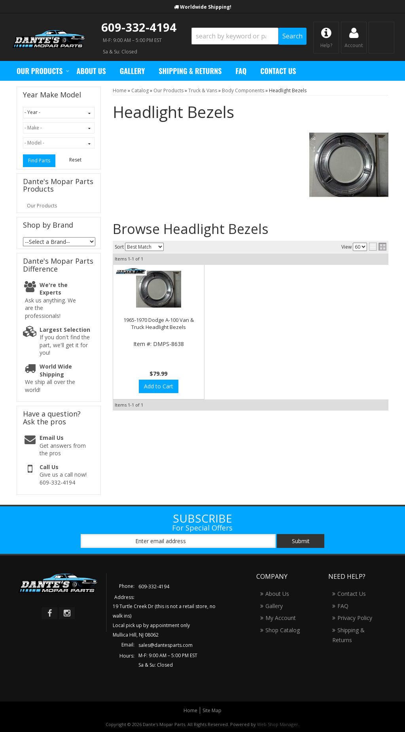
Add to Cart (158, 386)
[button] (249, 36)
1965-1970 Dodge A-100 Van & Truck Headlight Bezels (158, 323)
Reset (75, 159)
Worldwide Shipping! (205, 7)
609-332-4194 (138, 27)
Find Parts (39, 160)
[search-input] (235, 36)
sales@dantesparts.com (165, 645)
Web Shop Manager (277, 724)
